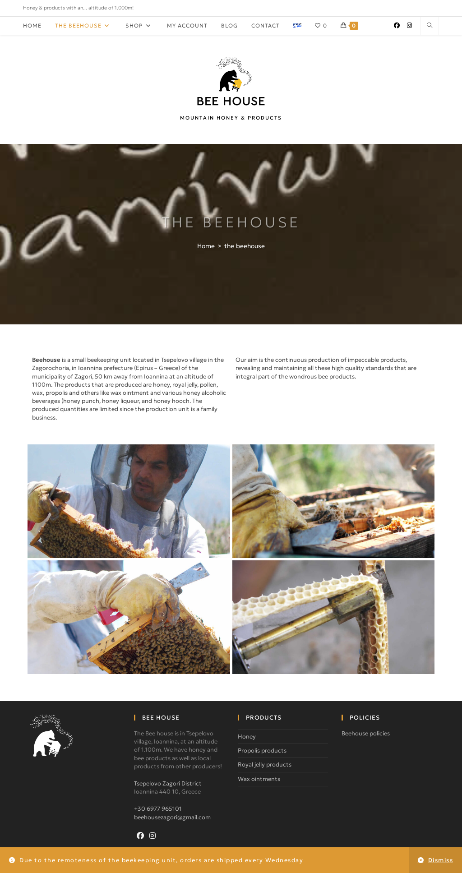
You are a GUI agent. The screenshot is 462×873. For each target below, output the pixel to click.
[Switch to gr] (297, 26)
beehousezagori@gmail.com (172, 817)
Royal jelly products (264, 764)
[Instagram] (152, 836)
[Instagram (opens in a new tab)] (409, 25)
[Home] (206, 246)
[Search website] (429, 26)
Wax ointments (259, 779)
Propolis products (262, 750)
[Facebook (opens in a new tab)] (396, 25)
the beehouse (244, 246)
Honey (247, 736)
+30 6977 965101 (158, 809)
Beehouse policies (366, 733)
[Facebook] (140, 836)
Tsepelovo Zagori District (168, 783)
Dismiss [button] (440, 860)
